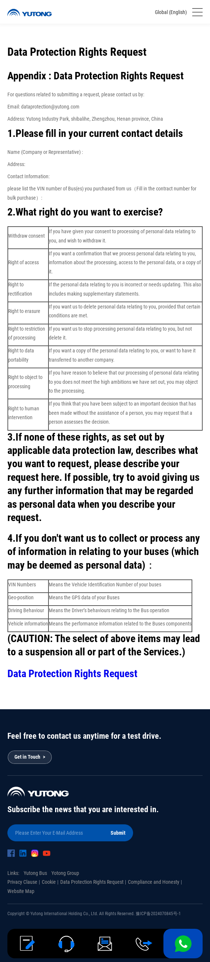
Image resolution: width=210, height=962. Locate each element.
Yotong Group (65, 873)
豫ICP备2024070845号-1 (158, 913)
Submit (118, 833)
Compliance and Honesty (153, 882)
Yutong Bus (35, 873)
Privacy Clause (22, 882)
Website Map (20, 891)
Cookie (49, 882)
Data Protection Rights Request (72, 674)
